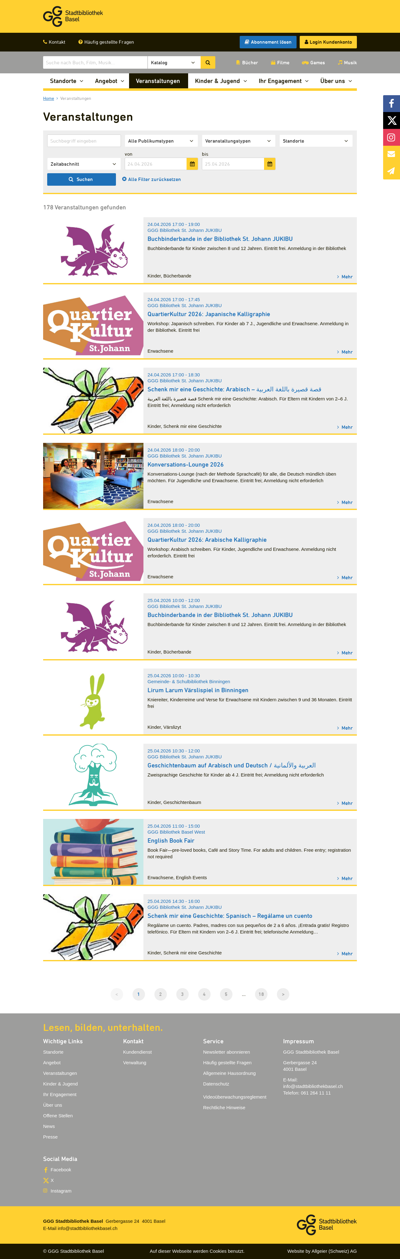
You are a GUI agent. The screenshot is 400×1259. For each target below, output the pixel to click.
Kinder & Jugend (217, 80)
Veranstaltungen (158, 80)
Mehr (346, 276)
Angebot (106, 80)
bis (205, 154)
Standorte (63, 80)
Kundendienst (137, 1052)
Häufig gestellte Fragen (109, 42)
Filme (283, 62)
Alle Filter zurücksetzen (154, 179)
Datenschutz (216, 1083)
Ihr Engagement (280, 80)
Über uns (332, 80)
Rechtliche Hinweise (224, 1107)
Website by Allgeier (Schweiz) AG (322, 1251)
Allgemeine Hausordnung (229, 1073)
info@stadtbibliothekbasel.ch (313, 1086)
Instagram (61, 1190)
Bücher (250, 62)
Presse (50, 1136)
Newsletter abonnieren (226, 1052)
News (49, 1126)
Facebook (61, 1169)
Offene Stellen (58, 1115)
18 (261, 994)
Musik (350, 62)
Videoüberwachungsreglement (234, 1097)
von (128, 154)
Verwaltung (134, 1062)
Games (317, 62)
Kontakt (57, 42)
